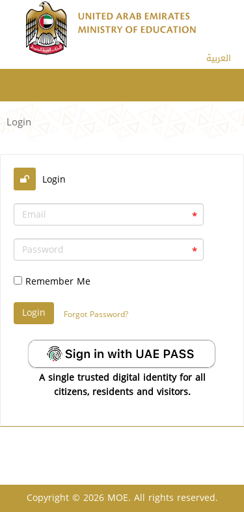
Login (217, 74)
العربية (218, 58)
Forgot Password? (96, 314)
